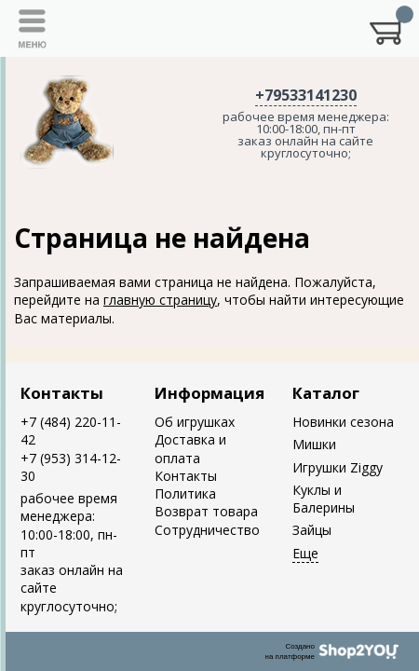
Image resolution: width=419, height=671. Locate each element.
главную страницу (160, 299)
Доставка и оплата (190, 448)
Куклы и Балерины (323, 498)
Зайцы (311, 530)
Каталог (325, 393)
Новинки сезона (343, 422)
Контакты (61, 393)
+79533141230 (306, 95)
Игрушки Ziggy (337, 467)
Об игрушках (195, 422)
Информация (209, 393)
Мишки (314, 444)
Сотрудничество (207, 530)
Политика (185, 493)
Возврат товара (206, 511)
